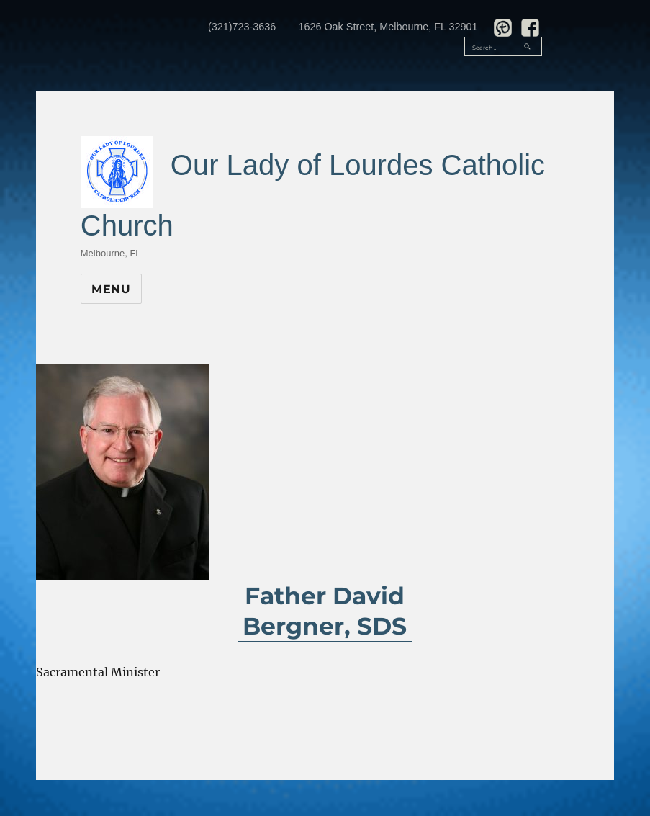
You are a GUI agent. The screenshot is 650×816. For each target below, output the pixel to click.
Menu (111, 289)
